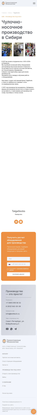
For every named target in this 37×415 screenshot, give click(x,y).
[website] (16, 222)
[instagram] (21, 222)
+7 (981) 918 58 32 (13, 303)
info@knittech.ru (13, 314)
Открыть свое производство (11, 373)
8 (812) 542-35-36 (13, 306)
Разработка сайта (7, 405)
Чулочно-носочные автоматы (11, 357)
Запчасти (5, 365)
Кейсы (10, 12)
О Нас (4, 386)
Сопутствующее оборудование (12, 361)
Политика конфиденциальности (12, 402)
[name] (18, 259)
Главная (4, 12)
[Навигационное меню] (34, 3)
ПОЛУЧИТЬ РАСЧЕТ (18, 274)
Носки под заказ (7, 393)
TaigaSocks (16, 12)
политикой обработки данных (19, 269)
